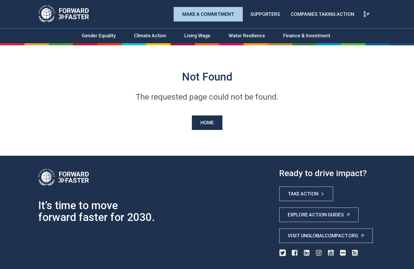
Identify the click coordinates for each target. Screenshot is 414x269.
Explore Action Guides (319, 214)
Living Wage (197, 35)
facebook (294, 252)
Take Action (306, 194)
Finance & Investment (306, 35)
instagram (318, 252)
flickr (343, 252)
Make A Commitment (208, 14)
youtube (330, 252)
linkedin (306, 252)
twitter (282, 252)
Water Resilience (247, 35)
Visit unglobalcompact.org (326, 235)
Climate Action (150, 35)
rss (355, 252)
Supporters (265, 14)
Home (207, 122)
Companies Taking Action (322, 14)
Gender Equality (99, 35)
